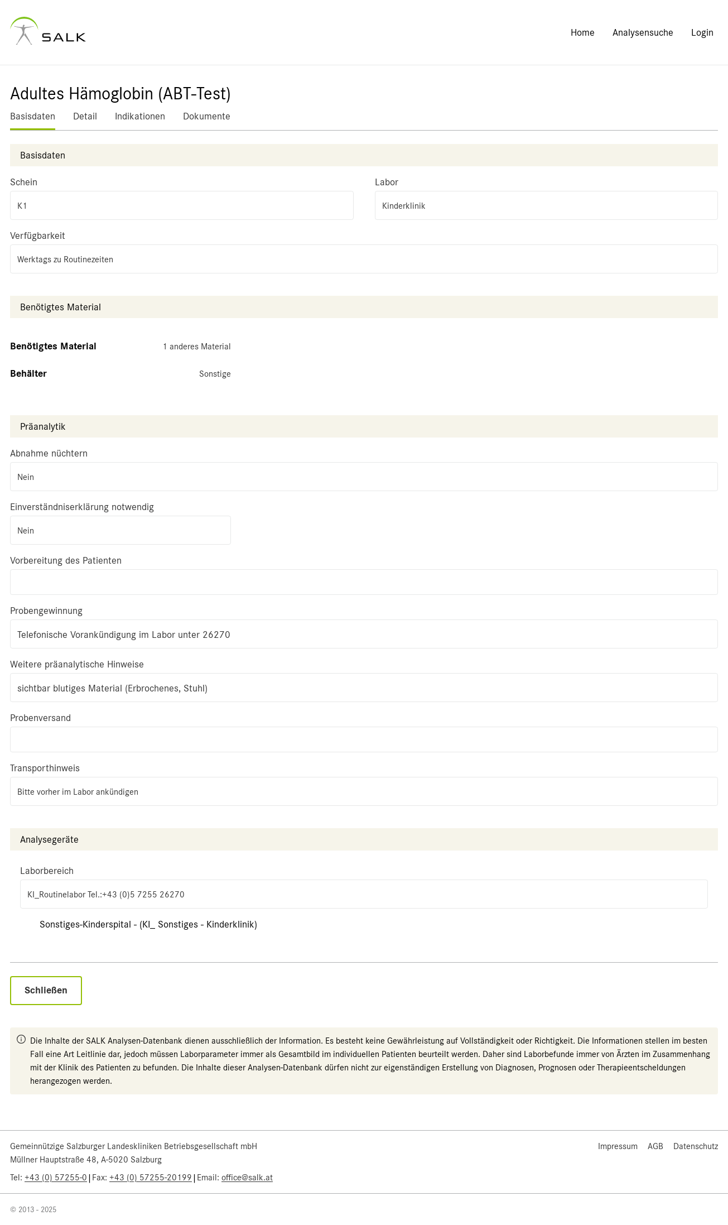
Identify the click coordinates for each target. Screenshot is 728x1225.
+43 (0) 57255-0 (56, 1178)
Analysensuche (643, 32)
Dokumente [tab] (206, 116)
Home (583, 32)
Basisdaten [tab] (32, 116)
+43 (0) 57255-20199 (150, 1178)
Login (702, 32)
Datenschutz (695, 1146)
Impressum (618, 1146)
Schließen (46, 990)
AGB (655, 1146)
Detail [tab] (85, 116)
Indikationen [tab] (140, 116)
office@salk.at (247, 1178)
